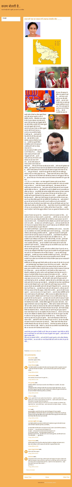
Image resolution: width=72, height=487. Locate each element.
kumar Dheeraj (32, 365)
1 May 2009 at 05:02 (33, 372)
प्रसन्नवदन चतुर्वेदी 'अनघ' (33, 421)
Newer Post (27, 477)
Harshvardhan (31, 375)
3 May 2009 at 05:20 (33, 437)
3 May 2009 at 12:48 (33, 446)
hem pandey (31, 357)
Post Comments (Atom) (50, 482)
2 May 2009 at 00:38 (33, 392)
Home (47, 477)
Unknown (30, 396)
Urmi (29, 409)
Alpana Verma (31, 440)
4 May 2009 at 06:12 (33, 453)
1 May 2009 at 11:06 (33, 379)
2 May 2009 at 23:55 (33, 418)
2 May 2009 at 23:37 (33, 406)
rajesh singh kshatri (33, 449)
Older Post (66, 477)
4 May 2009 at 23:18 (33, 466)
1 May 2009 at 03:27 (33, 362)
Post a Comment (31, 470)
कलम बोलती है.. (10, 6)
